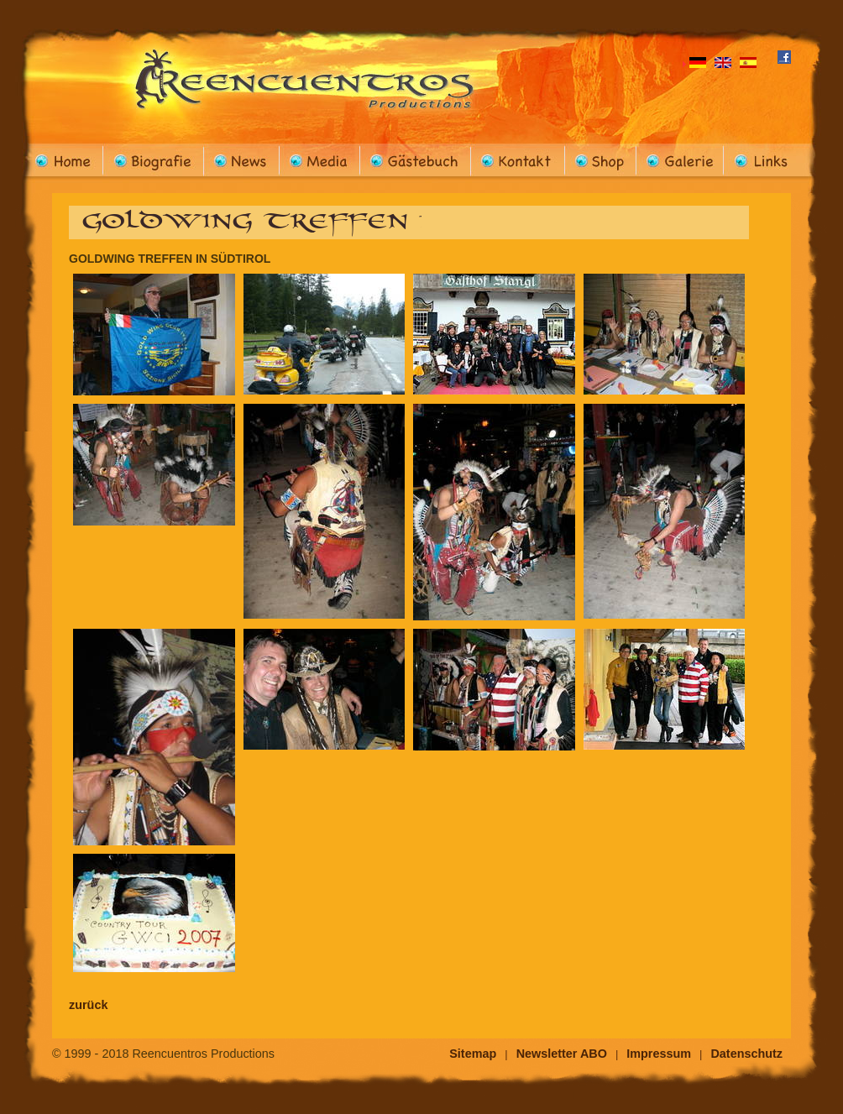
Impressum (658, 1053)
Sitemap (472, 1053)
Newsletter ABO (561, 1053)
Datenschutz (746, 1053)
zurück (88, 1005)
